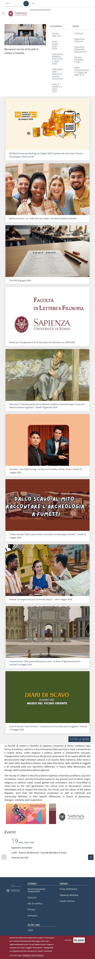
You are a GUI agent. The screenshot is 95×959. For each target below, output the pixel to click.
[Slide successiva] (91, 857)
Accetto (68, 940)
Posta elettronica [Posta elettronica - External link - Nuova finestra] (68, 888)
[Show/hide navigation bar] (4, 13)
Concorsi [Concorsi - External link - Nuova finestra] (32, 897)
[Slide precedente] (3, 857)
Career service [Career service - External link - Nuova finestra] (67, 901)
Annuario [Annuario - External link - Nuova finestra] (32, 915)
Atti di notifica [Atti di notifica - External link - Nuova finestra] (35, 903)
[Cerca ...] (26, 3)
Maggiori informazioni (33, 955)
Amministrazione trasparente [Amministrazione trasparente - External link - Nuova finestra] (36, 890)
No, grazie (79, 940)
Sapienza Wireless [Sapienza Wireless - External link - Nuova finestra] (69, 895)
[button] (34, 3)
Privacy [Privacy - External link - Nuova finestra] (31, 909)
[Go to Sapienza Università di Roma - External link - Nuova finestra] (19, 14)
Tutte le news (79, 739)
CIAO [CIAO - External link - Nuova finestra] (30, 930)
